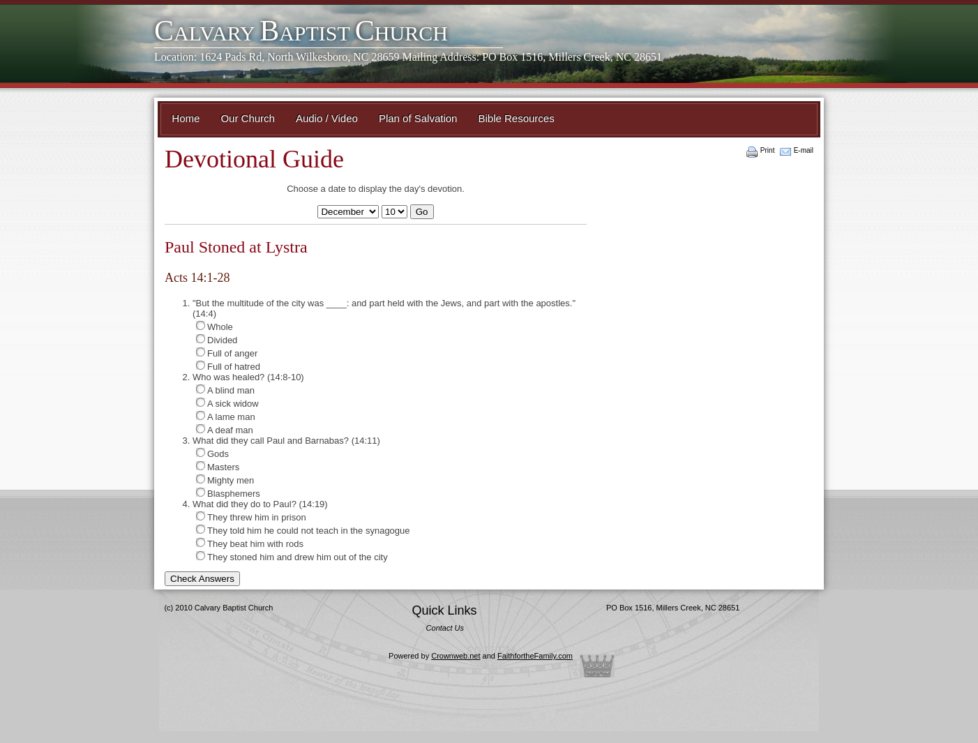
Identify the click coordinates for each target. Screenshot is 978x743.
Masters (217, 466)
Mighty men (225, 480)
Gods (212, 453)
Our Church (247, 118)
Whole (214, 326)
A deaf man (224, 429)
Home (186, 118)
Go (422, 212)
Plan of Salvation (418, 118)
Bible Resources (516, 118)
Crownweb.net (455, 656)
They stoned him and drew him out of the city (292, 556)
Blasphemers (228, 493)
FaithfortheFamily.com (535, 656)
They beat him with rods (249, 543)
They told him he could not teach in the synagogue (303, 530)
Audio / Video (327, 118)
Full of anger (226, 353)
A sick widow (227, 403)
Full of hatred (228, 366)
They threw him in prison (251, 517)
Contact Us (445, 628)
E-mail (803, 150)
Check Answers (202, 578)
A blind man (225, 390)
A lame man (225, 416)
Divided (216, 339)
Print (767, 150)
